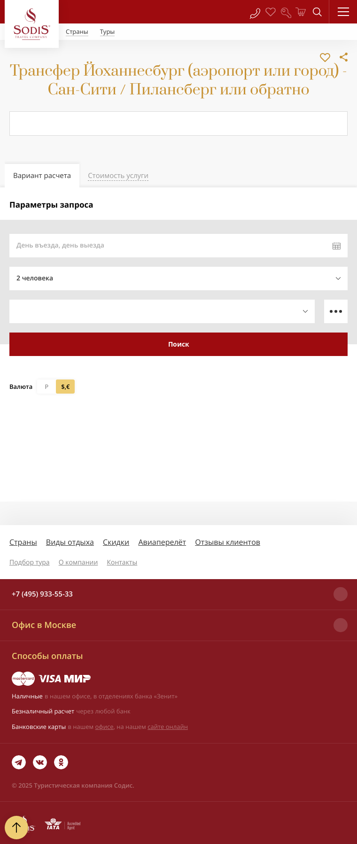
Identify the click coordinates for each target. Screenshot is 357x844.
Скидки (116, 542)
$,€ (65, 386)
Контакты (122, 562)
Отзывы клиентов (227, 542)
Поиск (178, 344)
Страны (23, 542)
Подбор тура (29, 562)
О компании (78, 562)
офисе (104, 726)
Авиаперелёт (162, 542)
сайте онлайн (167, 726)
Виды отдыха (70, 542)
